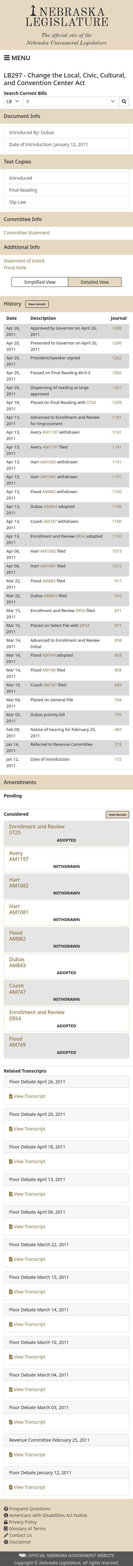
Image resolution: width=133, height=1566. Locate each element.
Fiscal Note (15, 267)
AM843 (50, 506)
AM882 (49, 491)
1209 (117, 402)
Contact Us (18, 1535)
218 (118, 744)
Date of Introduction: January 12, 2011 (48, 144)
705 (118, 714)
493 (118, 729)
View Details (37, 304)
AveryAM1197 (19, 856)
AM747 (50, 521)
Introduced (20, 178)
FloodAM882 (17, 935)
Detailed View (95, 282)
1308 (117, 328)
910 (118, 595)
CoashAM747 (17, 988)
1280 (117, 343)
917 (118, 581)
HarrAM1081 (19, 909)
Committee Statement (27, 233)
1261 (117, 387)
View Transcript (27, 1096)
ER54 (80, 536)
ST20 (91, 402)
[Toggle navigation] (17, 58)
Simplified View (39, 282)
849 (118, 685)
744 (118, 700)
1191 (117, 417)
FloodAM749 (17, 1041)
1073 (117, 551)
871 (118, 610)
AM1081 (48, 477)
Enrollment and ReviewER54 (36, 1015)
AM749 (49, 655)
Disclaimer (17, 1542)
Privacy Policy (20, 1522)
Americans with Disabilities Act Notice (45, 1515)
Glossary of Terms (25, 1529)
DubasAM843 (17, 962)
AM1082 (48, 462)
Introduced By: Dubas (31, 132)
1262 (117, 358)
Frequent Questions (27, 1509)
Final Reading (23, 190)
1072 (117, 566)
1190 (117, 491)
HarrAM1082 (19, 882)
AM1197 (50, 432)
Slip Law (17, 202)
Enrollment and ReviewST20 (36, 829)
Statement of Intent (24, 261)
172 (118, 759)
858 (118, 640)
